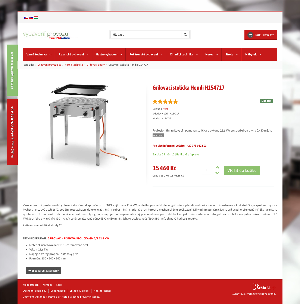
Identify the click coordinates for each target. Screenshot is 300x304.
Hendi (165, 108)
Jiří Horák (63, 296)
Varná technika (74, 64)
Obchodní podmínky (34, 290)
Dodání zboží (58, 290)
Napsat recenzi (102, 290)
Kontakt (47, 284)
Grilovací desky (96, 64)
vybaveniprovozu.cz (49, 64)
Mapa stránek (30, 284)
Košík (59, 284)
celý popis (158, 135)
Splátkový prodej (79, 290)
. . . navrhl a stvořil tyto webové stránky (254, 293)
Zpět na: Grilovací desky (43, 270)
